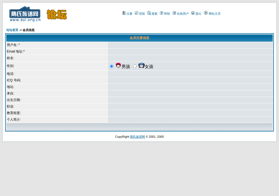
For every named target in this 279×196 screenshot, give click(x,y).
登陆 (142, 13)
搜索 (154, 13)
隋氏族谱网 (137, 136)
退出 (198, 13)
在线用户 (183, 13)
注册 (129, 13)
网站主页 (215, 13)
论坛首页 (12, 30)
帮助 (167, 13)
